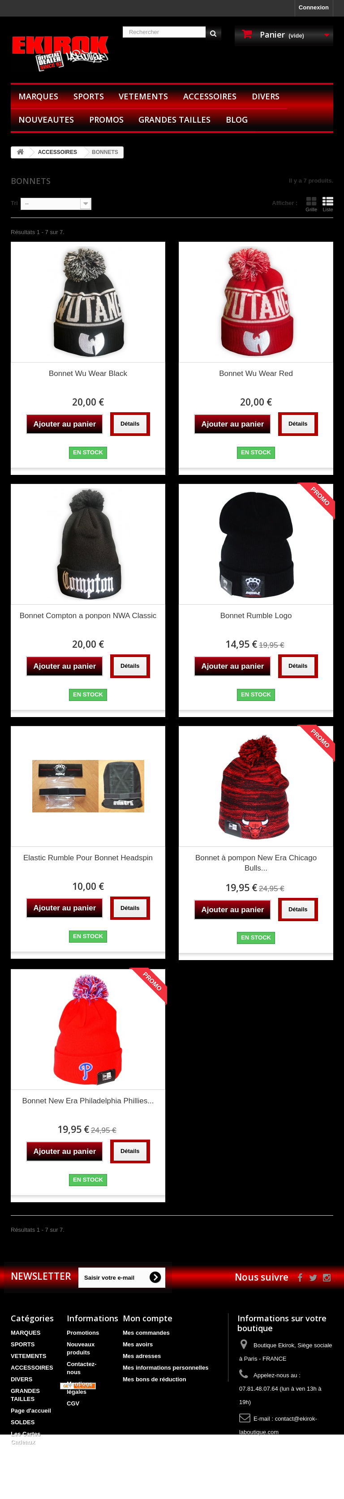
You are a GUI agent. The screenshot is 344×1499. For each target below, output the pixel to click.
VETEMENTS (143, 96)
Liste (327, 204)
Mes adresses (142, 1356)
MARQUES (38, 96)
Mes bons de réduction (154, 1379)
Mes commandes (146, 1332)
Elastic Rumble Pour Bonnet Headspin (88, 858)
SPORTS (88, 96)
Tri (14, 203)
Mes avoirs (138, 1344)
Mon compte (147, 1318)
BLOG (237, 119)
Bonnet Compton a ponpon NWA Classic (88, 615)
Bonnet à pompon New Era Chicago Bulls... (256, 863)
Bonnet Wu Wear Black (88, 373)
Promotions (83, 1332)
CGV (73, 1403)
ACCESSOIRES (209, 96)
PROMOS (106, 119)
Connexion (314, 7)
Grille (311, 204)
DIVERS (266, 96)
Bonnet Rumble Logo (256, 615)
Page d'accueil (31, 1410)
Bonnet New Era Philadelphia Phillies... (88, 1101)
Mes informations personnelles (165, 1367)
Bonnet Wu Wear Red (256, 373)
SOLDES (22, 1422)
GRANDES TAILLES (174, 119)
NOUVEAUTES (46, 119)
